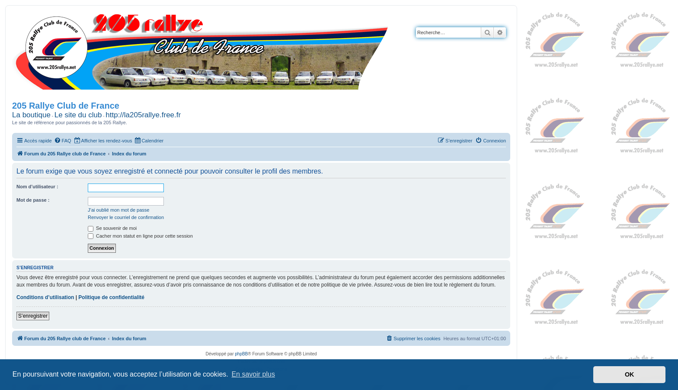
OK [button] (629, 374)
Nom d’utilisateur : (37, 186)
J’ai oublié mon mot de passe (118, 210)
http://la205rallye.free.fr (143, 115)
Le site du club (78, 115)
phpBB (241, 353)
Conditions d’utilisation (45, 297)
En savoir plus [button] (253, 374)
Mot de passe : (32, 200)
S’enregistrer (33, 316)
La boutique (31, 115)
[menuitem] (62, 140)
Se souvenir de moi (112, 228)
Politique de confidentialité (111, 297)
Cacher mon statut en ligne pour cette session (140, 236)
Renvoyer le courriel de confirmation (126, 217)
